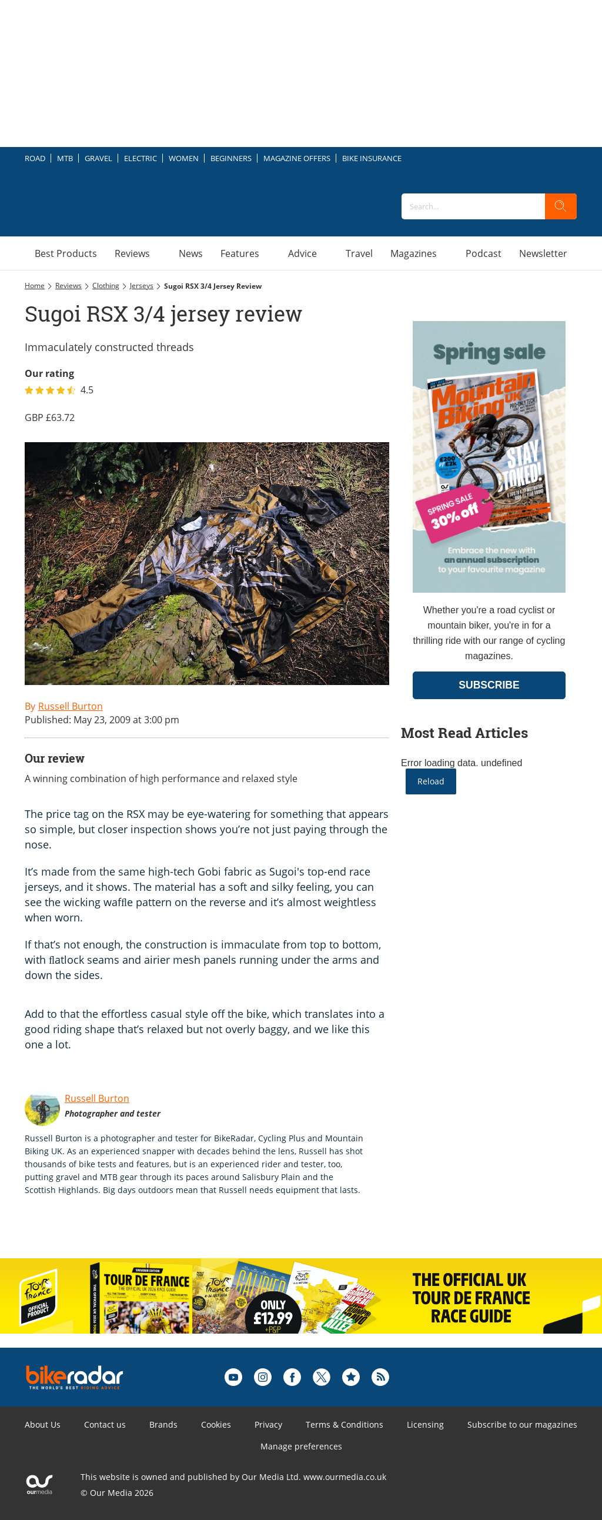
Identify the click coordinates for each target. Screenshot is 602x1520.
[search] (561, 206)
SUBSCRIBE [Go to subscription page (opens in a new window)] (489, 685)
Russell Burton (97, 1098)
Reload (430, 781)
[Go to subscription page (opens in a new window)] (489, 589)
